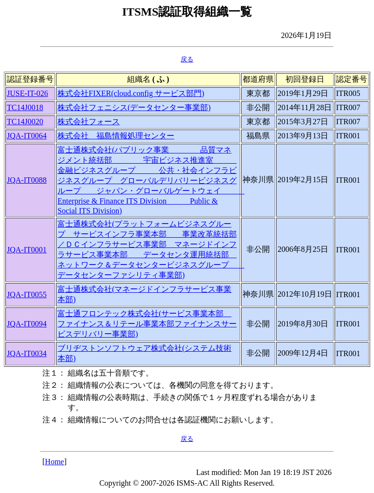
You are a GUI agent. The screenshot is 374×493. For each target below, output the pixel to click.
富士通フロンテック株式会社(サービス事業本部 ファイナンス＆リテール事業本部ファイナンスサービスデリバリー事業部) (147, 323)
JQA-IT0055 (27, 294)
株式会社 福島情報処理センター (115, 136)
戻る (187, 59)
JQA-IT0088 (27, 180)
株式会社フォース (88, 121)
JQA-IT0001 (27, 250)
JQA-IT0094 (27, 324)
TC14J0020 (25, 121)
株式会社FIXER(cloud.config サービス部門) (130, 93)
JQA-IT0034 (27, 353)
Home (54, 461)
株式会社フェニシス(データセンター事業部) (134, 107)
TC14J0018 (25, 107)
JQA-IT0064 (27, 136)
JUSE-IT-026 (27, 93)
